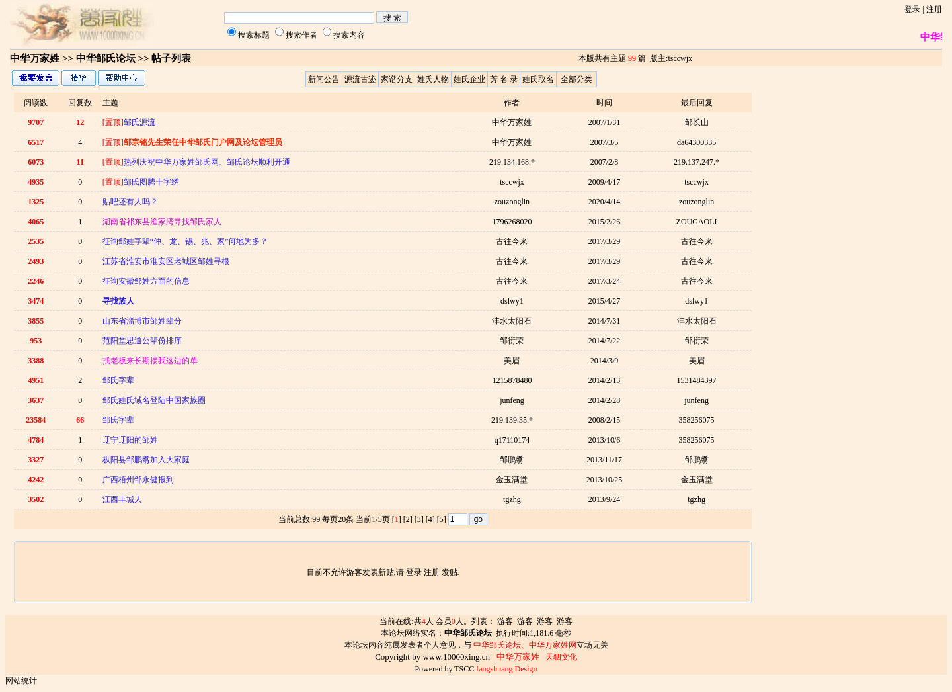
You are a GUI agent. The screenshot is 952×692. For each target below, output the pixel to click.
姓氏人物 (433, 79)
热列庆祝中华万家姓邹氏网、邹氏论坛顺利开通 (196, 162)
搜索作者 (301, 35)
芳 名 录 (504, 79)
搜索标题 (254, 35)
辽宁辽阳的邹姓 (130, 440)
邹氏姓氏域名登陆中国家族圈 (154, 400)
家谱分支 (397, 79)
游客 (505, 621)
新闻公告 (324, 79)
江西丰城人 (122, 499)
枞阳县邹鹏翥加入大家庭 (146, 459)
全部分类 (576, 79)
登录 (912, 9)
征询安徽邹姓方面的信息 (146, 281)
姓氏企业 (469, 79)
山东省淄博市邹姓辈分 (142, 320)
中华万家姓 (35, 58)
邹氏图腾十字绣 (140, 182)
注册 (934, 9)
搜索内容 (349, 35)
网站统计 (21, 680)
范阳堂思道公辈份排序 (142, 340)
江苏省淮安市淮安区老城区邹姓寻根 (165, 261)
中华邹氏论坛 (106, 58)
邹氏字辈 (118, 380)
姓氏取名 (538, 79)
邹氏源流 (128, 122)
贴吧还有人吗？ (130, 201)
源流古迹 (360, 79)
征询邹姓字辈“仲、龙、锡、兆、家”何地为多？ (185, 241)
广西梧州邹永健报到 (138, 479)
